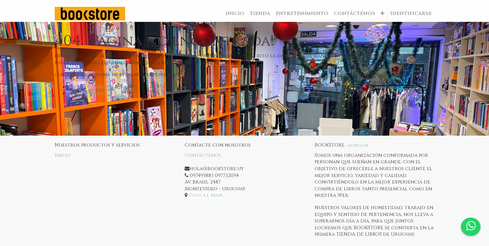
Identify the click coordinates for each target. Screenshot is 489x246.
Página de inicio (89, 87)
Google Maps (206, 195)
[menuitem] (235, 13)
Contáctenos (86, 93)
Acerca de (358, 145)
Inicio (63, 155)
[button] (382, 13)
